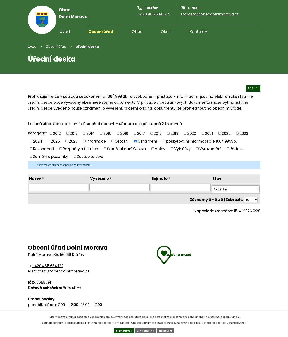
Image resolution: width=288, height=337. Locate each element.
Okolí (166, 31)
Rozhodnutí (43, 149)
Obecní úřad (100, 31)
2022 (226, 133)
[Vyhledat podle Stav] (236, 188)
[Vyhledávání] (240, 32)
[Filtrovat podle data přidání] (119, 188)
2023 (243, 133)
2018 (158, 133)
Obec (137, 31)
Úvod (65, 31)
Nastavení (168, 330)
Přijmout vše (121, 330)
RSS (251, 87)
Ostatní (122, 141)
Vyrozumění (210, 149)
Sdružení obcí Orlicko (126, 149)
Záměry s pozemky (50, 156)
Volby (160, 149)
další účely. (232, 315)
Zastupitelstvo (90, 156)
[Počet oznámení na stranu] (250, 197)
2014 (90, 133)
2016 (124, 133)
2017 (141, 133)
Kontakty (198, 31)
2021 (209, 133)
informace (96, 141)
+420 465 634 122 (47, 263)
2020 (191, 133)
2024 (37, 141)
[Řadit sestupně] (43, 179)
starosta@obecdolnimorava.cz (60, 269)
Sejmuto (159, 178)
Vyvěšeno (99, 178)
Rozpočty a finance (80, 149)
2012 (57, 133)
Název (35, 178)
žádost (236, 149)
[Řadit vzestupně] (43, 177)
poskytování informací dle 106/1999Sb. (201, 141)
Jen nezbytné (145, 330)
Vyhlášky (182, 149)
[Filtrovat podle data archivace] (180, 188)
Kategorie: (37, 133)
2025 (55, 141)
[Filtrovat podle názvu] (58, 188)
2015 (107, 133)
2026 (73, 141)
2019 (174, 133)
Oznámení (147, 141)
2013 (73, 133)
